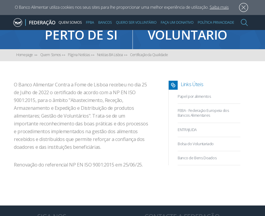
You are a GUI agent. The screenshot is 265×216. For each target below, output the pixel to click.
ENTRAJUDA (187, 129)
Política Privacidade (215, 22)
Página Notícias (79, 54)
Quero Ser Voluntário (136, 22)
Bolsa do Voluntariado (196, 143)
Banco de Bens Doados (197, 157)
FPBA (90, 22)
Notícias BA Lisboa (110, 54)
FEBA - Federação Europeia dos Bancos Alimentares (203, 113)
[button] (244, 22)
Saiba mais (219, 7)
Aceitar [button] (243, 7)
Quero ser (199, 31)
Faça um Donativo (177, 22)
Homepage (24, 54)
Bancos (105, 22)
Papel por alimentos (194, 96)
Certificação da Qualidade (149, 54)
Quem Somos (70, 22)
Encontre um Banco (66, 31)
